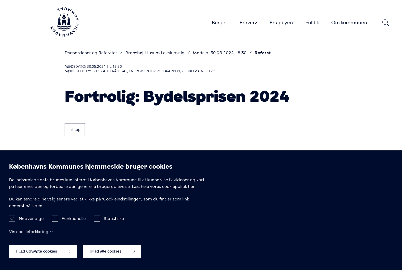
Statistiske (114, 224)
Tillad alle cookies (112, 257)
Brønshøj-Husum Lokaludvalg (155, 52)
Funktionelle (74, 224)
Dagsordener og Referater (91, 52)
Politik (312, 22)
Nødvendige (31, 224)
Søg (385, 23)
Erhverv (248, 22)
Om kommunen (349, 22)
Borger (219, 22)
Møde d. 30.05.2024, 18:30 (219, 52)
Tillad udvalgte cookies (43, 257)
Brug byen (281, 22)
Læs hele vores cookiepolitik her (163, 192)
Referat (263, 52)
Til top (75, 129)
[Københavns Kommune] (64, 34)
